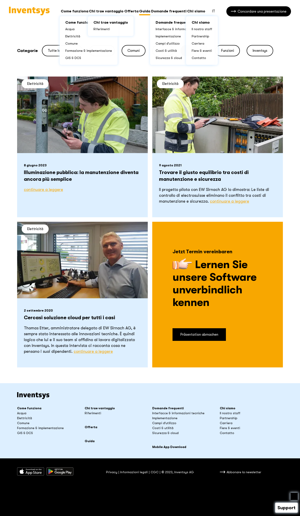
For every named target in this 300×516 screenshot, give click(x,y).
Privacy (111, 472)
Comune (23, 423)
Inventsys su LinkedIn (86, 471)
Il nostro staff (230, 413)
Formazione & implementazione (40, 428)
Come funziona (74, 11)
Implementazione (164, 418)
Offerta (131, 11)
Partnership (228, 418)
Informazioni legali (134, 472)
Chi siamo (196, 11)
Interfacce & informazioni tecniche (178, 413)
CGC (155, 472)
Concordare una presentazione (262, 11)
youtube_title (94, 471)
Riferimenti (93, 413)
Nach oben (294, 496)
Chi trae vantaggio (106, 11)
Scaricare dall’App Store (30, 471)
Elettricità (24, 418)
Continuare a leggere (43, 189)
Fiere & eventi (230, 428)
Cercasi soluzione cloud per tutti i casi (69, 317)
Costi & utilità (162, 428)
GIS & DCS (25, 433)
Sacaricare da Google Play (59, 471)
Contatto (227, 433)
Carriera (226, 423)
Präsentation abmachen (199, 335)
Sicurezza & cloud (165, 433)
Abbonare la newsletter (244, 472)
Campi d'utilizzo (164, 423)
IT (213, 11)
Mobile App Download (169, 447)
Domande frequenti (168, 11)
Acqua (21, 413)
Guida (144, 11)
